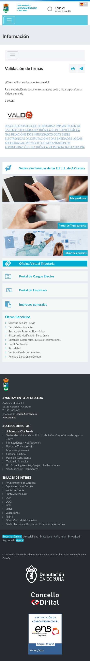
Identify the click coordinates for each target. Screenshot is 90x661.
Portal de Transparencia (19, 446)
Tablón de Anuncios (17, 461)
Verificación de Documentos (22, 469)
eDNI (9, 509)
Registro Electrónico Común (25, 356)
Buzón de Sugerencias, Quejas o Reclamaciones (33, 465)
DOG (9, 501)
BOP (8, 497)
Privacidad (74, 536)
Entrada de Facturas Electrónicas (27, 331)
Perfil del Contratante (18, 457)
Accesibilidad (31, 536)
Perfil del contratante (21, 327)
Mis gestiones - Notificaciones (23, 442)
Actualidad (14, 348)
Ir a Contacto (9, 417)
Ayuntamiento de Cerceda (20, 482)
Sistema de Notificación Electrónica (29, 335)
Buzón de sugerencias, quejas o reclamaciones (35, 339)
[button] (83, 4)
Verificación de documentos (24, 352)
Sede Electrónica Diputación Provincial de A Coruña (35, 524)
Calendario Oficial (16, 454)
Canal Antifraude (18, 344)
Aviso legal (60, 536)
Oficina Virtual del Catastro (21, 520)
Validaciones (13, 512)
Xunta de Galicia (15, 490)
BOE (8, 505)
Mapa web (46, 536)
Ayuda (19, 540)
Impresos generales (17, 450)
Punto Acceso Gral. (17, 493)
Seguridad (8, 540)
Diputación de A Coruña (19, 486)
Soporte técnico (12, 536)
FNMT (9, 516)
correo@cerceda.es (27, 413)
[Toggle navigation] (9, 20)
